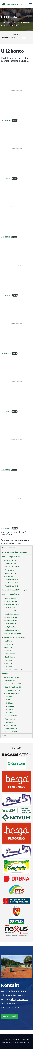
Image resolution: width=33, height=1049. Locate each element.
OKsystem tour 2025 (12, 604)
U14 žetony (8, 663)
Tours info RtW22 (11, 732)
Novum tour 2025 (11, 601)
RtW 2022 (5, 674)
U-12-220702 (6, 295)
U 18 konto (9, 703)
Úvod (3, 23)
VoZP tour (8, 641)
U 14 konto (9, 700)
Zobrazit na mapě (9, 1016)
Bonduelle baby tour (11, 729)
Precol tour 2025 (10, 608)
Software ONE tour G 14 (13, 684)
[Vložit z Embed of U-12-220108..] (16, 148)
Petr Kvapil (27, 1042)
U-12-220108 (5, 179)
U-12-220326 (5, 528)
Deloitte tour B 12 (11, 725)
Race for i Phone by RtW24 (14, 670)
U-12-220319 (5, 470)
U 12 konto (10, 706)
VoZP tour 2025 (10, 598)
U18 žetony (8, 666)
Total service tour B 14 (12, 690)
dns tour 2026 (10, 576)
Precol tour (8, 650)
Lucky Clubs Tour (10, 627)
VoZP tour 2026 (10, 564)
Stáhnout (15, 120)
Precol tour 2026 (10, 570)
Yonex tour (8, 647)
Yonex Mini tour (10, 681)
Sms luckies (9, 722)
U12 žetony (8, 660)
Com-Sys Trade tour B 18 (13, 687)
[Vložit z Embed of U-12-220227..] (16, 381)
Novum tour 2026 (11, 560)
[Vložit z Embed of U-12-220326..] (16, 498)
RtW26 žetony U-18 (11, 580)
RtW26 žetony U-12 (11, 586)
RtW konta (8, 697)
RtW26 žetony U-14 (11, 583)
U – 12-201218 (6, 120)
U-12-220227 (5, 412)
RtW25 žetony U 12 (11, 624)
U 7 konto (9, 713)
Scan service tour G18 (12, 677)
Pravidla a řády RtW (8, 548)
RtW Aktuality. (10, 719)
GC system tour (10, 654)
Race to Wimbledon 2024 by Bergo (13, 637)
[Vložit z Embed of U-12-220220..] (16, 323)
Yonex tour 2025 (10, 611)
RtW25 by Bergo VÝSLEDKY (11, 594)
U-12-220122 (5, 237)
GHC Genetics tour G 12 (12, 693)
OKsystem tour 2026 (12, 567)
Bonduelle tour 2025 (12, 614)
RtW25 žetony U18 (11, 617)
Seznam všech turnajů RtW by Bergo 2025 (15, 590)
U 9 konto (9, 709)
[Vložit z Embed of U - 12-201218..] (16, 90)
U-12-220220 (6, 353)
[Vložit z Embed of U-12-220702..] (16, 265)
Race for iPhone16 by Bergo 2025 (16, 633)
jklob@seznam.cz (19, 999)
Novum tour (9, 644)
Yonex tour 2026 (10, 573)
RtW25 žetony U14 (11, 620)
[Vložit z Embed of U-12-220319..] (16, 439)
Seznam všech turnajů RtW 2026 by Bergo (15, 552)
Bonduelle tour (10, 657)
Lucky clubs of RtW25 (12, 630)
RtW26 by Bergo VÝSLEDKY (11, 557)
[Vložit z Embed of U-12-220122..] (16, 206)
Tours (4, 736)
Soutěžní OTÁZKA (11, 716)
